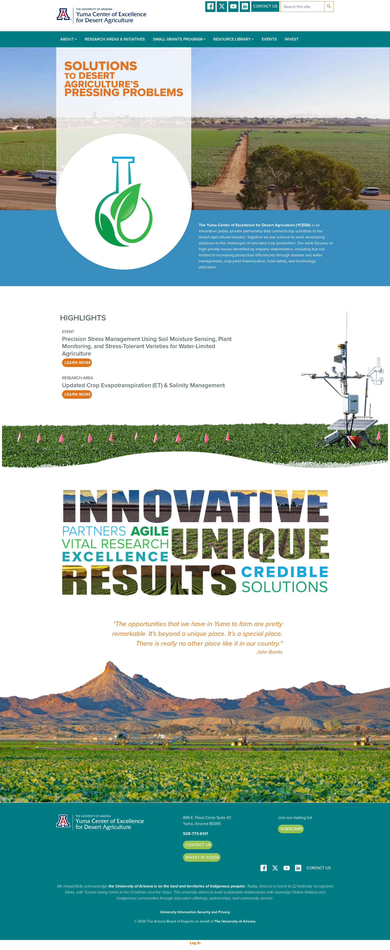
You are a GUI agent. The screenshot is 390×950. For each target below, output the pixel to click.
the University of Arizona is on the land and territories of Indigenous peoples (176, 886)
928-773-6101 (195, 833)
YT (233, 6)
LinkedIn (245, 6)
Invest (291, 39)
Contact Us (265, 6)
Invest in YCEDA (203, 857)
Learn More (77, 362)
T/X (222, 6)
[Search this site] (302, 6)
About (67, 39)
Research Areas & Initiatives (115, 39)
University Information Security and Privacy (195, 912)
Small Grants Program (177, 39)
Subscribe (291, 828)
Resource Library (232, 39)
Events (269, 39)
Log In (195, 942)
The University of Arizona (235, 921)
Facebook (210, 6)
